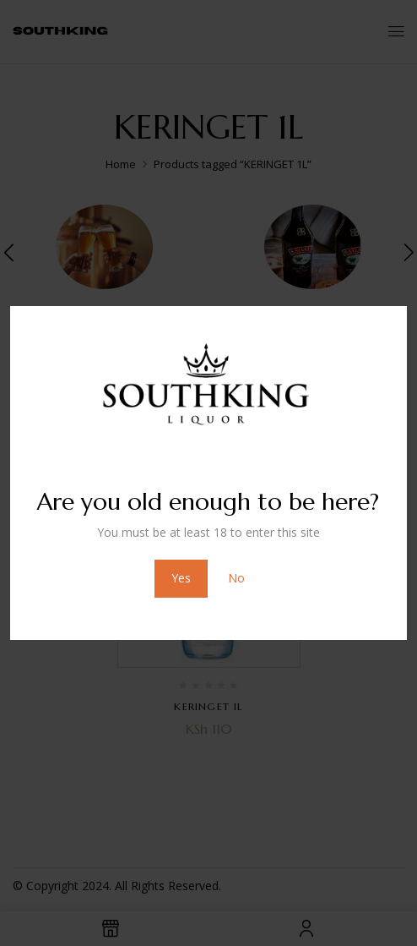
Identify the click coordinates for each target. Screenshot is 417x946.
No (236, 578)
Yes (181, 578)
